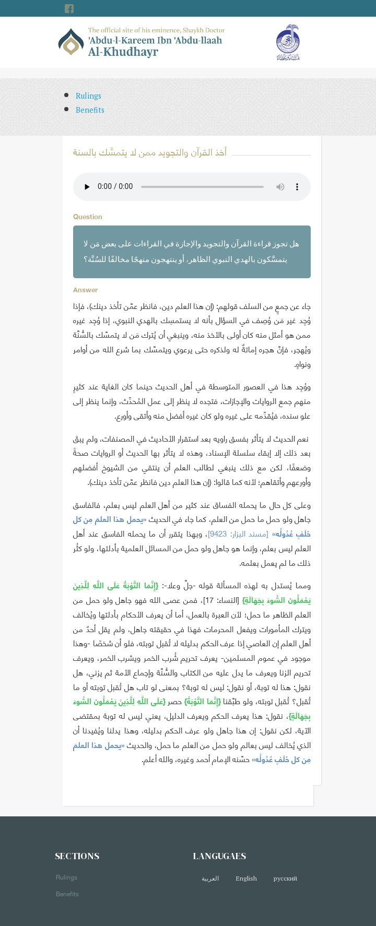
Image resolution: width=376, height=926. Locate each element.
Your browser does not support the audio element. (192, 187)
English (246, 878)
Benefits (90, 110)
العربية (210, 878)
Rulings (88, 96)
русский (285, 878)
